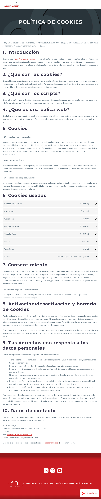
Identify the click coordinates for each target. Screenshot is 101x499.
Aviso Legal (48, 483)
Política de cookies (84, 483)
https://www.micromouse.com (26, 59)
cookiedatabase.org (50, 443)
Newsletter (89, 493)
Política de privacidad (65, 483)
